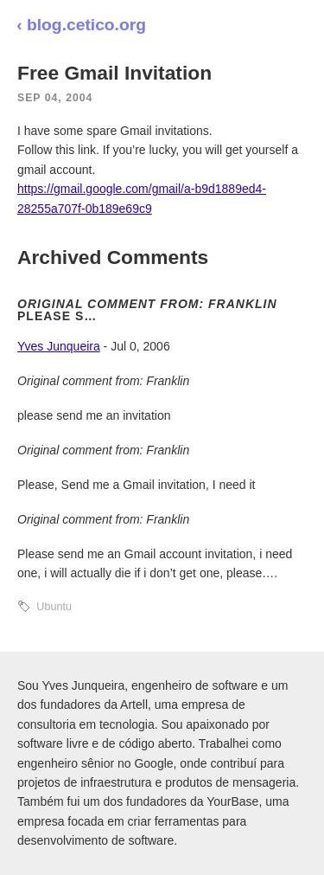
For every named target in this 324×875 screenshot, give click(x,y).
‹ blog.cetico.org (81, 25)
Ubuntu (54, 607)
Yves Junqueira (58, 346)
